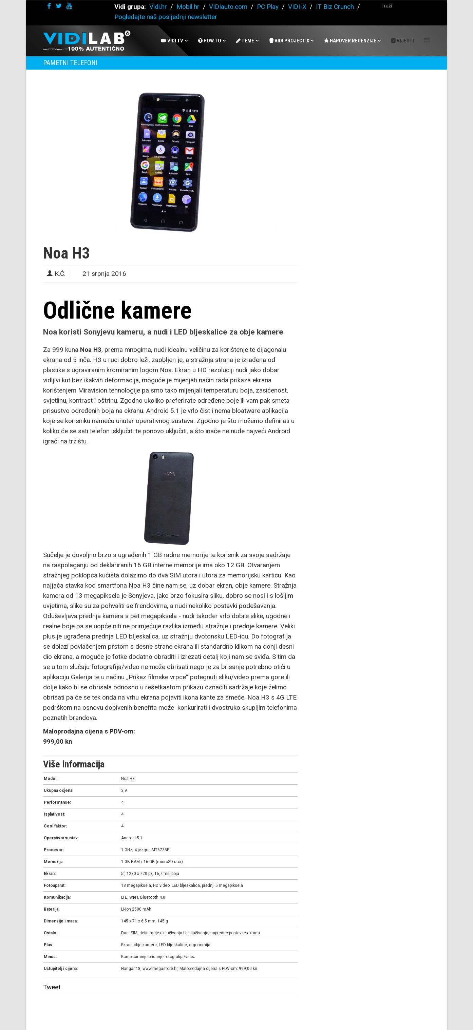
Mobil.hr (188, 7)
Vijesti (402, 41)
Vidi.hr (159, 7)
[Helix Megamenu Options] (427, 40)
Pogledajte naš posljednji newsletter (165, 17)
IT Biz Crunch (335, 7)
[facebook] (49, 6)
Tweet (51, 987)
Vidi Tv (172, 41)
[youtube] (69, 6)
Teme (245, 41)
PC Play (268, 7)
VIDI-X (298, 7)
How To (209, 41)
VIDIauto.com (228, 7)
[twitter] (59, 6)
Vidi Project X (289, 41)
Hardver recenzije (350, 41)
